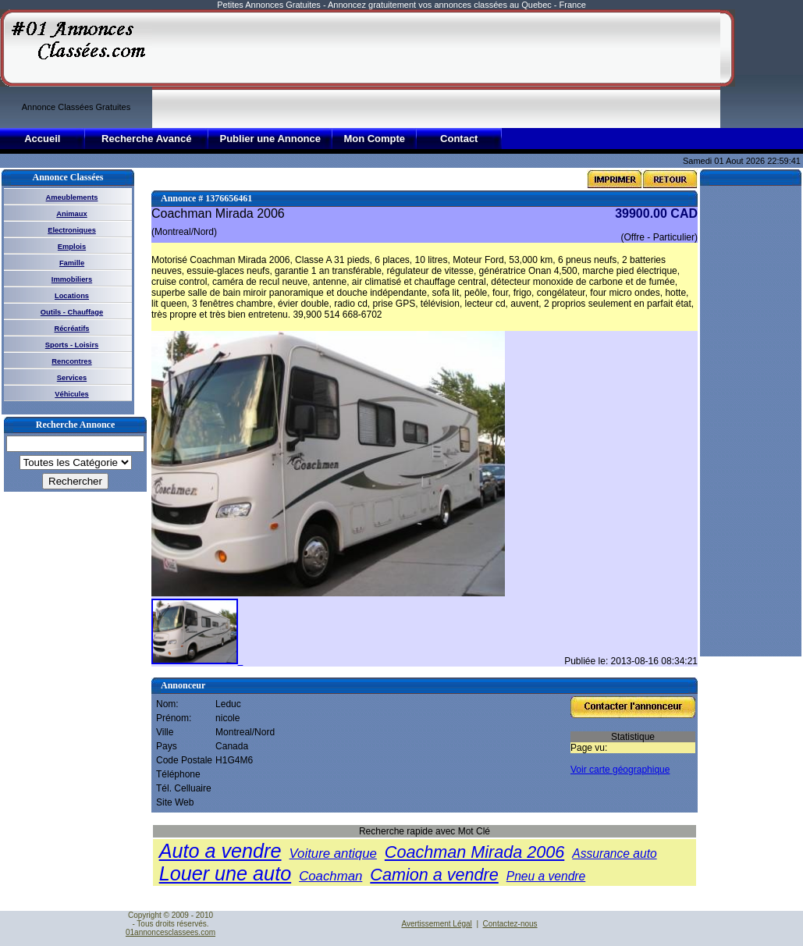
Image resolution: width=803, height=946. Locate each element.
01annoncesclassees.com (170, 932)
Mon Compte (374, 138)
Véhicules (72, 394)
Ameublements (72, 197)
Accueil (42, 138)
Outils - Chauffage (72, 312)
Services (72, 378)
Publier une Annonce (270, 138)
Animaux (71, 214)
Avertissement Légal (436, 923)
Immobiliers (72, 279)
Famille (71, 263)
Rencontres (71, 361)
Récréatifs (71, 329)
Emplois (72, 247)
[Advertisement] (222, 67)
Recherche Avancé (146, 138)
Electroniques (72, 230)
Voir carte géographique (620, 769)
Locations (72, 296)
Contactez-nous (510, 923)
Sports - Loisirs (71, 345)
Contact (459, 138)
